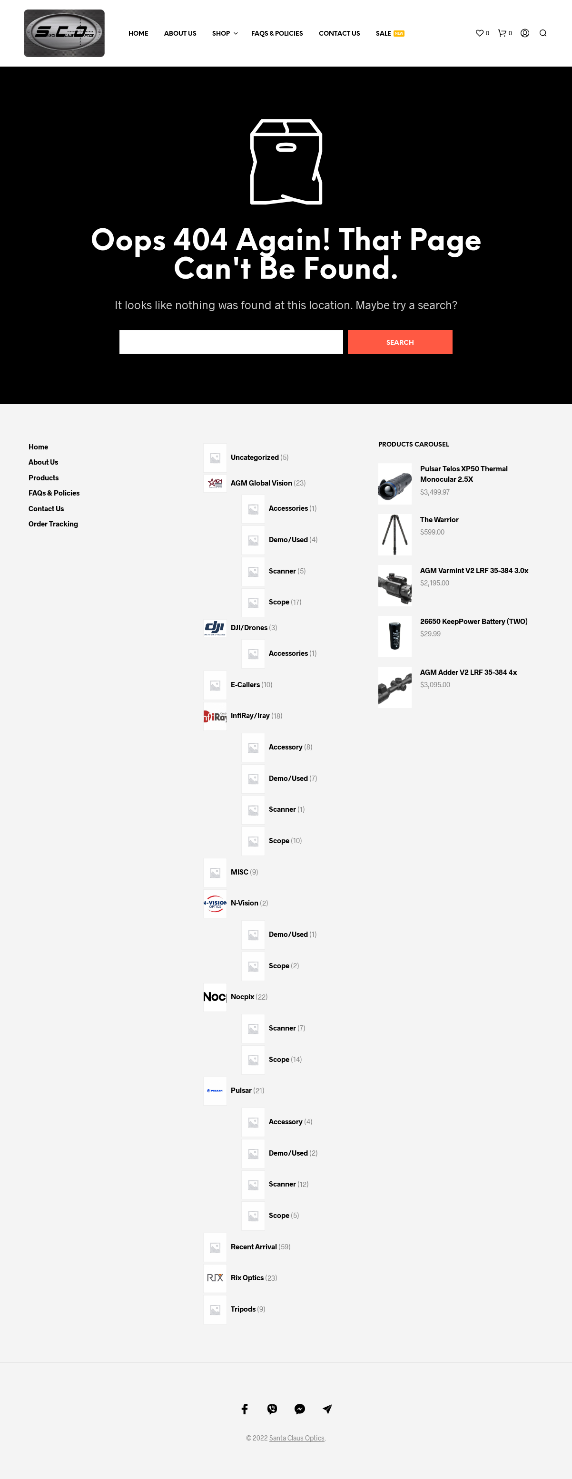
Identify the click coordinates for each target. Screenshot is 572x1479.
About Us (180, 34)
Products (44, 477)
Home (138, 34)
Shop (221, 34)
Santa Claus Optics (297, 1438)
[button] (482, 33)
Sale (383, 34)
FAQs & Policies (277, 34)
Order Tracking (53, 523)
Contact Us (339, 34)
